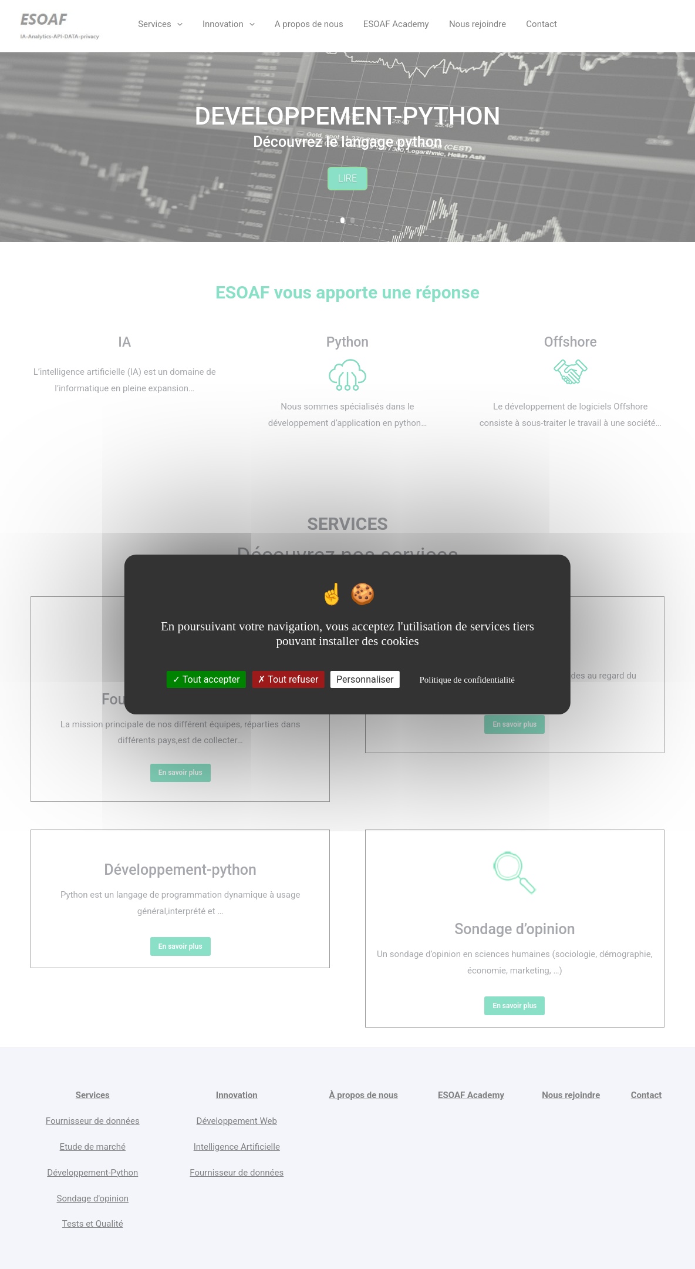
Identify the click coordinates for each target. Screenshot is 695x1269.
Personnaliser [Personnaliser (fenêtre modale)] (365, 679)
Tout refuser (288, 679)
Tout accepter (206, 679)
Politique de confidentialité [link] (466, 679)
